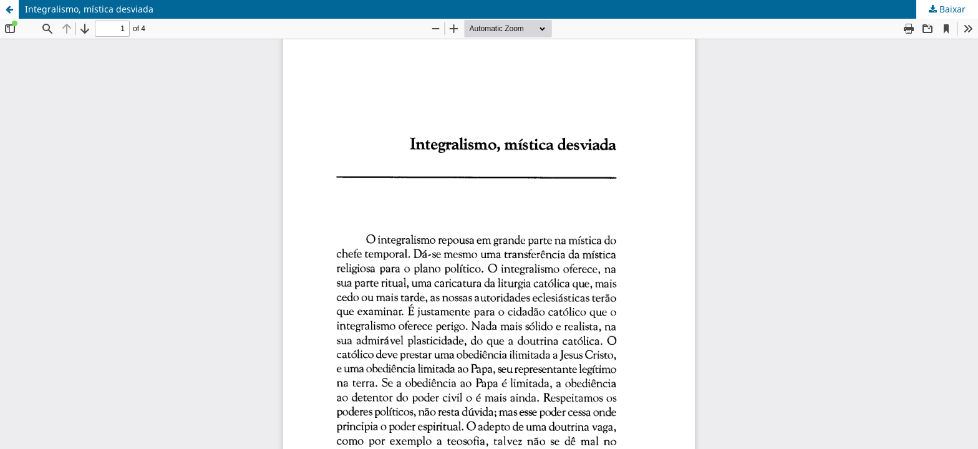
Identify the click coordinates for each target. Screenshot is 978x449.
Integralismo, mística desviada (89, 9)
